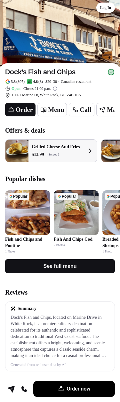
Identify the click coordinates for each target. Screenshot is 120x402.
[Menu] (52, 109)
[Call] (81, 109)
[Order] (20, 109)
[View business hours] (55, 88)
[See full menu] (60, 266)
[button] (60, 336)
